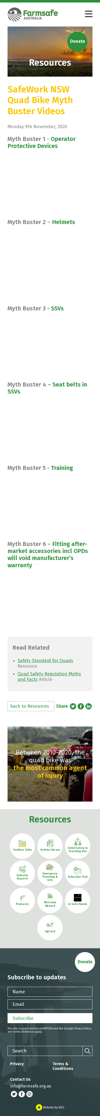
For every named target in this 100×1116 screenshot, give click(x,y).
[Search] (87, 1051)
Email (18, 1004)
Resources (50, 819)
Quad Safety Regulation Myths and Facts (49, 676)
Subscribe (23, 1018)
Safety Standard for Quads (45, 660)
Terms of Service (23, 1031)
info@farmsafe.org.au (30, 1086)
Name (19, 992)
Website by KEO (50, 1107)
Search (20, 1051)
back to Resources (29, 706)
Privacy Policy (82, 1028)
